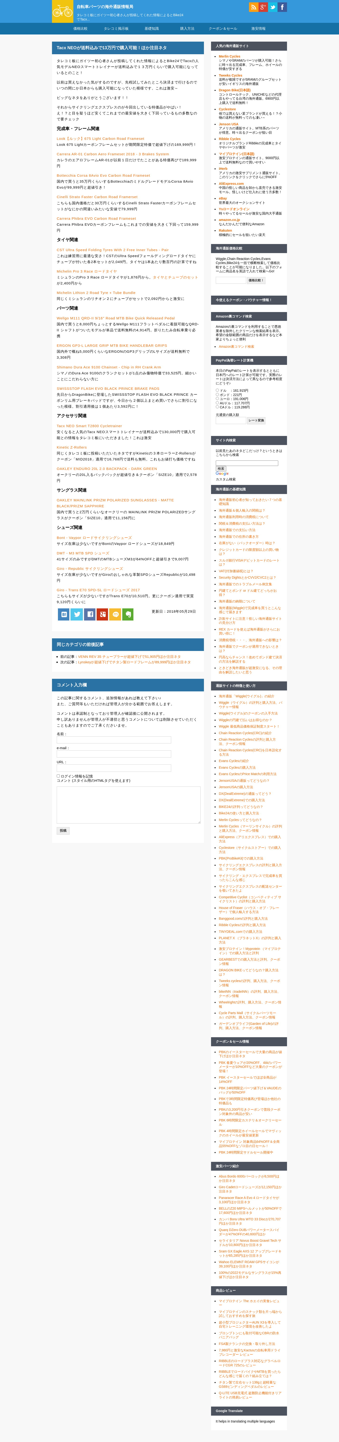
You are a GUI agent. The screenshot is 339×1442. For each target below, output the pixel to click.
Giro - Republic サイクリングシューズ (90, 573)
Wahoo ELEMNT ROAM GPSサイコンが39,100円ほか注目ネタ (249, 1269)
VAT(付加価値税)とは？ (236, 575)
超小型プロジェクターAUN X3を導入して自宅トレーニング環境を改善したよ (250, 1329)
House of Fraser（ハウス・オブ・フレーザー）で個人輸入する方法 (249, 914)
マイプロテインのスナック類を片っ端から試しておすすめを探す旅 (250, 1318)
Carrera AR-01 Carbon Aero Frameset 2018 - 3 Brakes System (113, 158)
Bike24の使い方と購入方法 (239, 818)
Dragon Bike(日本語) (235, 95)
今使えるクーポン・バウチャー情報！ (244, 304)
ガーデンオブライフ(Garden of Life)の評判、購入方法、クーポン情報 (249, 1030)
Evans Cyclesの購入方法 (237, 772)
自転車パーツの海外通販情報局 (113, 6)
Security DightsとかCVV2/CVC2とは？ (247, 582)
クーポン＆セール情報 (232, 1046)
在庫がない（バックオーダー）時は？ (247, 547)
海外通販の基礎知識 (231, 494)
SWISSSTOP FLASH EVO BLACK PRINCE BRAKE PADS (108, 393)
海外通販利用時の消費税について (244, 521)
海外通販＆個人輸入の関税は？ (242, 515)
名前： (62, 738)
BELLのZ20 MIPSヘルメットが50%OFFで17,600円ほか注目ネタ (250, 1215)
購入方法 (187, 33)
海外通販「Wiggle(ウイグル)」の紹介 (246, 700)
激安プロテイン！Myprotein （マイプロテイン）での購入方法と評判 (250, 955)
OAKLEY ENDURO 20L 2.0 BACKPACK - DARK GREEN (107, 473)
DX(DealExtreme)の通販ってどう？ (245, 798)
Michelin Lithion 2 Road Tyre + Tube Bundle (96, 297)
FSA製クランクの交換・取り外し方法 (247, 1348)
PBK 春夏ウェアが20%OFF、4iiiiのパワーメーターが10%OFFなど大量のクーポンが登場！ (250, 1071)
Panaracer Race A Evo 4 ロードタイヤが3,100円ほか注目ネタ (249, 1204)
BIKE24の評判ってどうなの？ (241, 811)
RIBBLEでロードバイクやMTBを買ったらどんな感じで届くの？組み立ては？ (250, 1378)
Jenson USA (228, 128)
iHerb (223, 173)
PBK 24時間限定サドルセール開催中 (246, 1157)
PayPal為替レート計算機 (234, 365)
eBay (223, 203)
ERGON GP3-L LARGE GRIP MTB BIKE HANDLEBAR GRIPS (112, 350)
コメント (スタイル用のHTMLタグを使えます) (93, 785)
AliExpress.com (231, 188)
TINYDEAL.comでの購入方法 (240, 936)
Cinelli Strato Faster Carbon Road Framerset (97, 201)
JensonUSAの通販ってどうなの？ (244, 785)
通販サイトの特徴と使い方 (236, 690)
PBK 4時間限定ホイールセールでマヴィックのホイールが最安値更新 (250, 1138)
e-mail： (63, 752)
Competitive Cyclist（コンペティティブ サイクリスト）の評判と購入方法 (250, 903)
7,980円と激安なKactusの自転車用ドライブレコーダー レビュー (250, 1357)
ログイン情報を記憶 (77, 780)
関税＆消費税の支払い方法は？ (242, 528)
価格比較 (80, 33)
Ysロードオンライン (234, 213)
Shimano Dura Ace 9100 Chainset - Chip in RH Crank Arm (109, 371)
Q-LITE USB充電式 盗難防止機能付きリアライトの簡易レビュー (250, 1400)
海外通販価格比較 (229, 253)
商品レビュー (226, 1295)
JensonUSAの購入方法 (236, 791)
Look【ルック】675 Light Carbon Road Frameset (100, 143)
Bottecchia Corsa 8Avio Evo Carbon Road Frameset (103, 180)
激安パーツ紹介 (227, 1170)
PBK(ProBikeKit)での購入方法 (241, 863)
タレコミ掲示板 (116, 33)
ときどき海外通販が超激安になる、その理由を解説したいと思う (250, 674)
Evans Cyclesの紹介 (234, 765)
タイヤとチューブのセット (175, 281)
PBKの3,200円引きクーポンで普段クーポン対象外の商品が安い (249, 1116)
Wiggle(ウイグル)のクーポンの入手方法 (248, 718)
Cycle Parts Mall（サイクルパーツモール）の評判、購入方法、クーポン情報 (247, 1020)
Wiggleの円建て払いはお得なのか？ (245, 724)
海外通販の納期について (237, 606)
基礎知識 (152, 33)
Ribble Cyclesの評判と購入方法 (242, 929)
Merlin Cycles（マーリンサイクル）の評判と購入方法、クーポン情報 (250, 833)
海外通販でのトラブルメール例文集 (245, 588)
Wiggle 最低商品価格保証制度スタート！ (249, 731)
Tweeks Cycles (230, 80)
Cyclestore (227, 114)
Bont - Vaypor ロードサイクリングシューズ (94, 542)
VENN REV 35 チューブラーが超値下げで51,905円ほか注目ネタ (129, 661)
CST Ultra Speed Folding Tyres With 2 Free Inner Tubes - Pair (113, 254)
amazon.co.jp (229, 224)
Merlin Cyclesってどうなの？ (240, 824)
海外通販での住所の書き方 (239, 541)
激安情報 (258, 33)
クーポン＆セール (223, 33)
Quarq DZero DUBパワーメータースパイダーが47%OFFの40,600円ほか (249, 1236)
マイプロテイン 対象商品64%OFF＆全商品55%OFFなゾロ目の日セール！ (249, 1148)
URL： (62, 766)
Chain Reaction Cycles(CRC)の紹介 (245, 737)
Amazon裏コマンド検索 (234, 321)
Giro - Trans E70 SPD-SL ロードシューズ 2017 (98, 594)
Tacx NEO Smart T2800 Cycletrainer (89, 430)
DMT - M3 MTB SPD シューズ (83, 557)
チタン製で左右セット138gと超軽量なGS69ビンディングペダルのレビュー (247, 1389)
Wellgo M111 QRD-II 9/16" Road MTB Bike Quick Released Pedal (116, 323)
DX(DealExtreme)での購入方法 (242, 805)
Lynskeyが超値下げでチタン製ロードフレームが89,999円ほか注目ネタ (134, 667)
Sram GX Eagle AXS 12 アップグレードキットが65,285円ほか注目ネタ (250, 1258)
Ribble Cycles (230, 143)
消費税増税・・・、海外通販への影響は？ (250, 644)
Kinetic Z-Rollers (72, 452)
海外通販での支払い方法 (237, 534)
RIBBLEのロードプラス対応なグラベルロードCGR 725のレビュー (250, 1368)
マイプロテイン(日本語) (236, 158)
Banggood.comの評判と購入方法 (243, 923)
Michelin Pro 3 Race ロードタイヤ (87, 276)
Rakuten (225, 235)
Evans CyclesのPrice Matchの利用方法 (248, 778)
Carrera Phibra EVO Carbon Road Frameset (96, 223)
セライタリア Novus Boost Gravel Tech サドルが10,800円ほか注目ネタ (250, 1247)
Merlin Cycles (229, 61)
